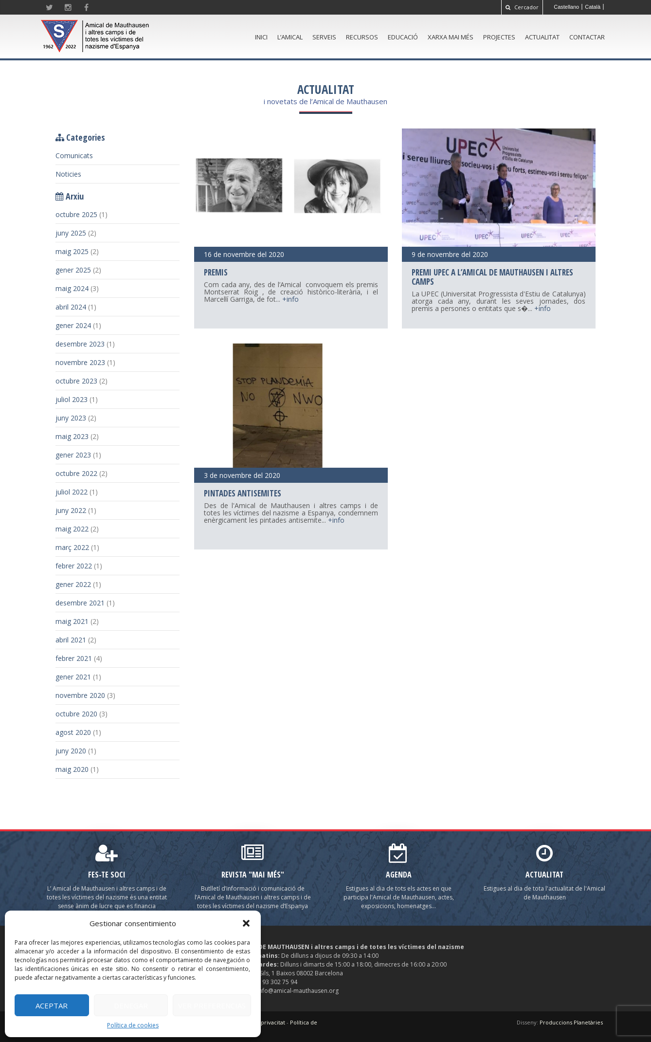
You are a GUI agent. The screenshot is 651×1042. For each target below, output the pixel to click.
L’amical (290, 37)
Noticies (68, 174)
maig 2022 (72, 528)
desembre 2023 (80, 343)
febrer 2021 (73, 658)
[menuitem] (566, 7)
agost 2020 (73, 732)
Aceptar (52, 1005)
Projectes (499, 37)
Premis (216, 272)
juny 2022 (70, 510)
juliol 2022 (71, 491)
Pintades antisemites (242, 493)
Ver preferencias (212, 1005)
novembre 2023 (80, 362)
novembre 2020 (80, 695)
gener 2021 (73, 676)
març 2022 (72, 547)
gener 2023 (73, 454)
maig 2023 (72, 436)
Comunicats (74, 155)
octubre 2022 (76, 473)
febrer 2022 (73, 565)
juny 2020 (70, 750)
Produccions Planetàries (571, 1022)
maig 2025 (72, 251)
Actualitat (542, 37)
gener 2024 (73, 325)
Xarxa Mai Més (450, 37)
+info (290, 299)
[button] (246, 923)
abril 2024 (70, 306)
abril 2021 (70, 639)
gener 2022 (73, 584)
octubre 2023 (76, 380)
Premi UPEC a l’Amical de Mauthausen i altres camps (492, 277)
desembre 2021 (80, 602)
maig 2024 (72, 288)
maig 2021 (72, 621)
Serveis (324, 37)
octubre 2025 (76, 214)
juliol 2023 (71, 399)
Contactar (587, 37)
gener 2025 (73, 269)
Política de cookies (133, 1025)
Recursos (362, 37)
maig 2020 (72, 769)
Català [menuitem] (592, 7)
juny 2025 (70, 233)
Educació (403, 37)
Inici (261, 37)
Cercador (522, 7)
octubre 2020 (76, 713)
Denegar (131, 1005)
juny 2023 (70, 417)
